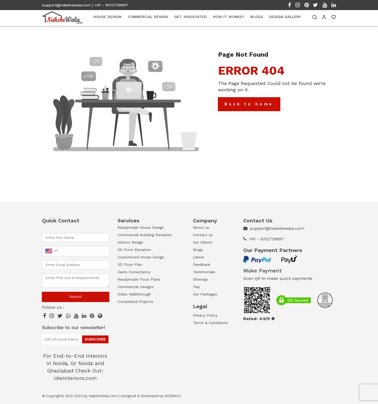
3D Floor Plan (130, 264)
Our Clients (202, 242)
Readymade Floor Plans (139, 279)
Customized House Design (141, 257)
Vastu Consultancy (134, 272)
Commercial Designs (136, 287)
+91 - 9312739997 (266, 238)
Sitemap (200, 279)
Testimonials (204, 272)
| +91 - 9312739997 (110, 5)
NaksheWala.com (103, 396)
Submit (75, 297)
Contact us (203, 235)
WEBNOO (173, 396)
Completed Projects (135, 301)
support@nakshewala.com (66, 5)
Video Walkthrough (134, 294)
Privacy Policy (205, 315)
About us (201, 227)
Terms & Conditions (210, 323)
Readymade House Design (141, 227)
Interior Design (130, 242)
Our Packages (205, 294)
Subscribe (95, 339)
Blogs (198, 250)
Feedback (201, 264)
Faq (196, 287)
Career (198, 257)
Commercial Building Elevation (145, 235)
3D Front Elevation (134, 250)
